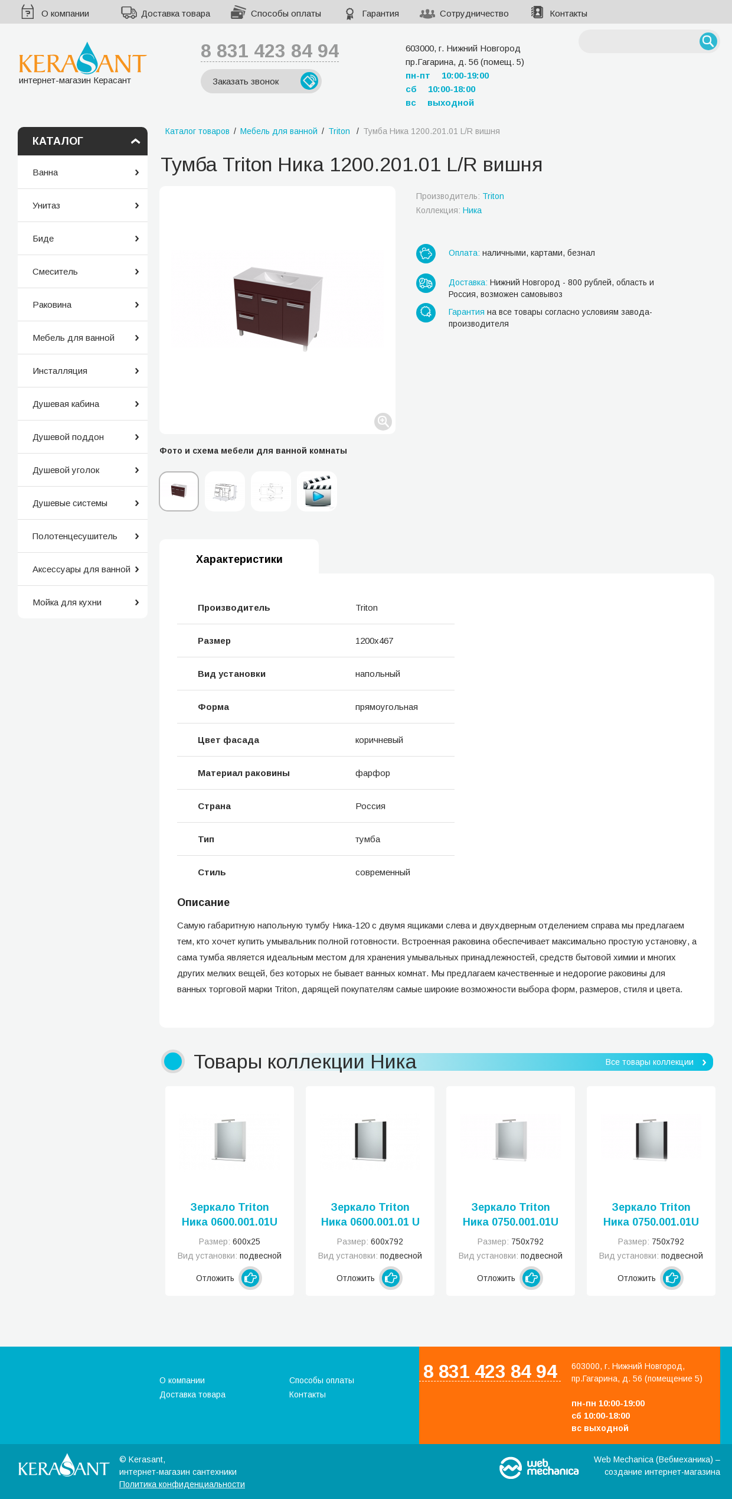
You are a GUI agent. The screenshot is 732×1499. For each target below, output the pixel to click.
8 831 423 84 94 (270, 50)
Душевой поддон (68, 437)
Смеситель (55, 271)
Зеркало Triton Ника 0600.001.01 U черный (370, 1215)
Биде (43, 238)
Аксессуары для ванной (81, 569)
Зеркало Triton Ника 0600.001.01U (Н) (229, 1215)
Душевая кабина (65, 404)
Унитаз (46, 205)
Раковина (51, 304)
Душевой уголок (65, 470)
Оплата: (464, 253)
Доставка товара (175, 13)
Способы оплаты (286, 13)
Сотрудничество (474, 13)
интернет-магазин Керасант (83, 62)
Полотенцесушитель (74, 536)
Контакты (568, 13)
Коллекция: (449, 210)
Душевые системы (69, 503)
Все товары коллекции (650, 1062)
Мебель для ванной (73, 338)
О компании (65, 13)
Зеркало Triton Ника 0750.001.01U (510, 1214)
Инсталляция (59, 371)
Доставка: (468, 282)
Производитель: (460, 196)
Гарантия (380, 13)
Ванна (45, 172)
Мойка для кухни (67, 602)
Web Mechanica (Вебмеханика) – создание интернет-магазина (657, 1466)
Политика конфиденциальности (182, 1484)
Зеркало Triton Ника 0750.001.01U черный (651, 1215)
